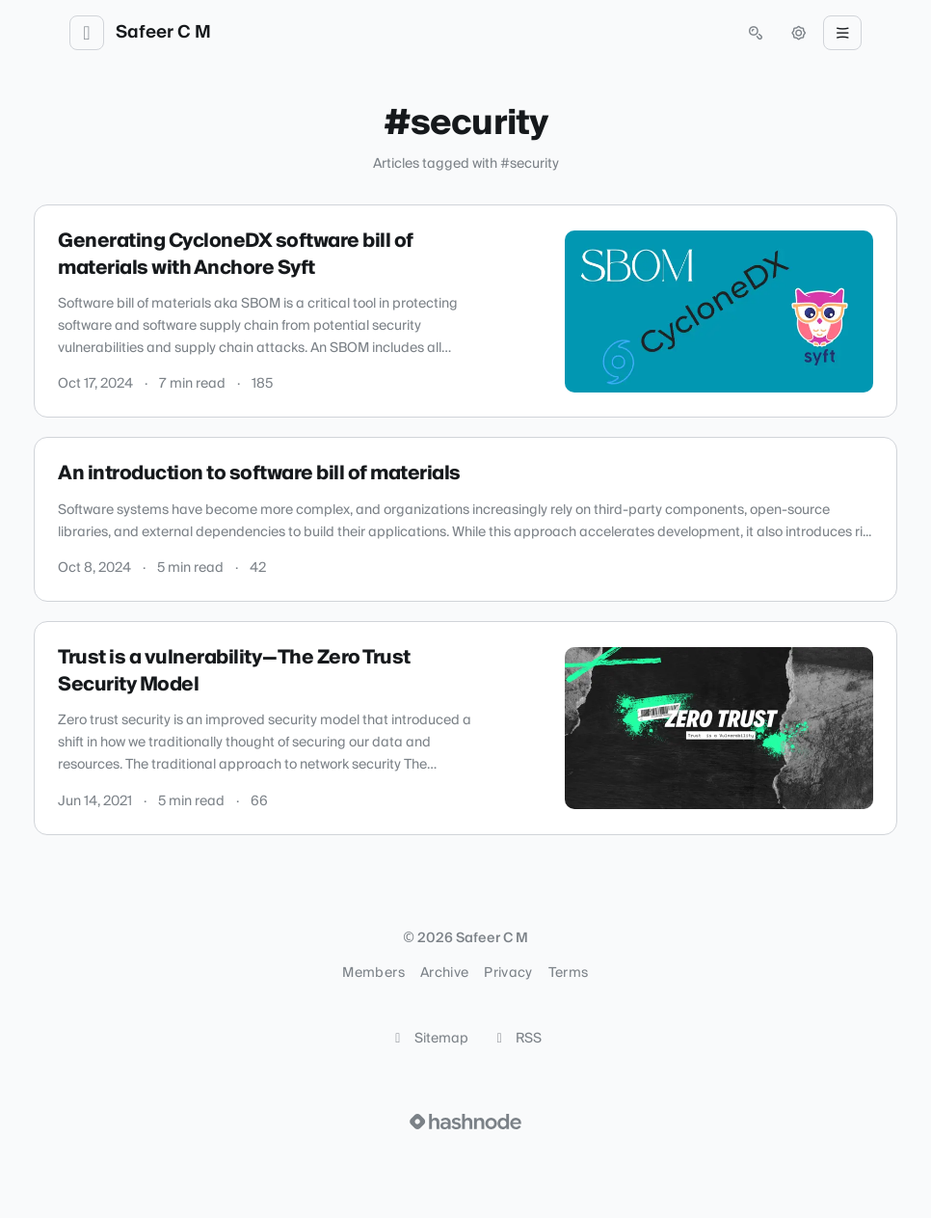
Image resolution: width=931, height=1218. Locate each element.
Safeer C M (163, 32)
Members (373, 973)
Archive (444, 973)
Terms (568, 973)
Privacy (508, 973)
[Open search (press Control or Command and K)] (755, 32)
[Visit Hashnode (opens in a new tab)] (465, 1121)
